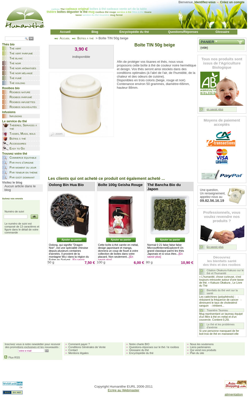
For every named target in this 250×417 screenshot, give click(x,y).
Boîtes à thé (18, 138)
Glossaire (222, 32)
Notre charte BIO (139, 344)
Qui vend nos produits (203, 350)
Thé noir (15, 63)
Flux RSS (12, 357)
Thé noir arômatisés (23, 68)
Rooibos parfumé (21, 97)
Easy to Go (17, 148)
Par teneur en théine (24, 172)
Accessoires (18, 143)
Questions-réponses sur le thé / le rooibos (154, 347)
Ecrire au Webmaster (123, 390)
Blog (94, 32)
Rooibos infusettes (22, 102)
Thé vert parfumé (21, 53)
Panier (207, 42)
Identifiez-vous (205, 2)
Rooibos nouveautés (23, 107)
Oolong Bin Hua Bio (66, 185)
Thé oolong (17, 83)
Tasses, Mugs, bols (23, 133)
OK (31, 39)
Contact (73, 350)
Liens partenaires (200, 347)
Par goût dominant (22, 177)
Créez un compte (232, 2)
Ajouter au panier (71, 239)
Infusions (16, 116)
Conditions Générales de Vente (87, 347)
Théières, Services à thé (23, 127)
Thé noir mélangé (21, 73)
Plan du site (197, 353)
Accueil (65, 32)
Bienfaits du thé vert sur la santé (222, 292)
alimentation (234, 394)
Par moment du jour (23, 167)
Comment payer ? (79, 344)
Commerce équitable (23, 157)
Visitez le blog (12, 182)
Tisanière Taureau (217, 310)
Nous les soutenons (202, 344)
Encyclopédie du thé (134, 32)
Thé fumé (16, 78)
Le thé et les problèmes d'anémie (221, 326)
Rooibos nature (20, 92)
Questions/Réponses (183, 32)
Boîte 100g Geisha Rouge (120, 185)
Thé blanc (16, 58)
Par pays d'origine (22, 162)
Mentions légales (78, 353)
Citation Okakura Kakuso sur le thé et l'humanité (225, 272)
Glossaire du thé (139, 350)
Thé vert (15, 48)
